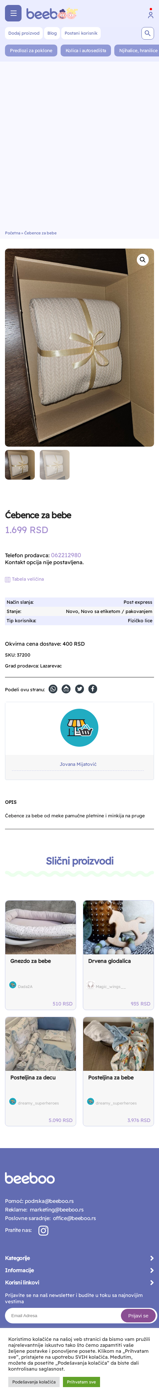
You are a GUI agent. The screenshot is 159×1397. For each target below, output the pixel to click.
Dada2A (25, 986)
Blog (52, 33)
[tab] (10, 804)
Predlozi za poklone (31, 50)
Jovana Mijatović (78, 764)
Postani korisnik (81, 33)
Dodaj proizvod (23, 33)
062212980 (66, 555)
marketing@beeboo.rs (55, 1209)
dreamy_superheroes (38, 1103)
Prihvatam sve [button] (81, 1381)
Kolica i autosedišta (86, 50)
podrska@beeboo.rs (49, 1201)
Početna (12, 232)
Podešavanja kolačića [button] (34, 1381)
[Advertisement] (79, 148)
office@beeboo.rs (73, 1218)
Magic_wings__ (111, 986)
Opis (10, 802)
